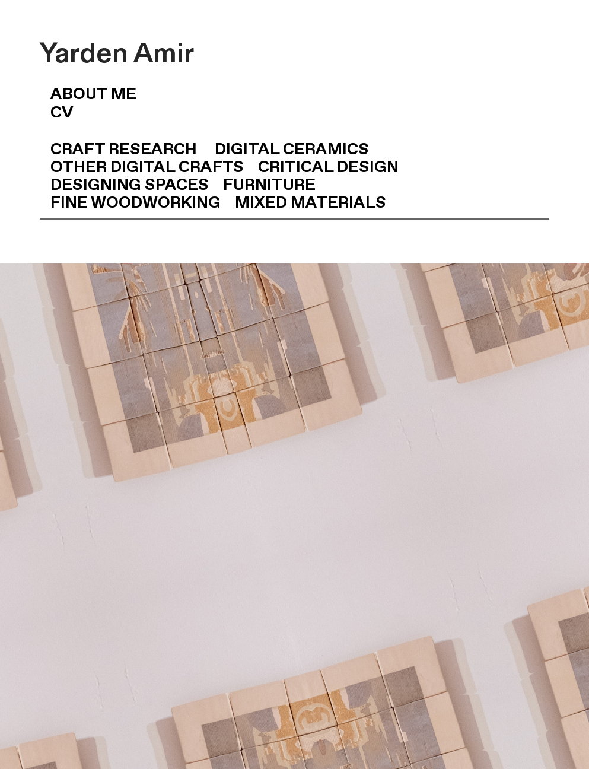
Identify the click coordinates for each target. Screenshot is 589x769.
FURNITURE (269, 185)
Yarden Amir (117, 53)
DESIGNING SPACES (124, 185)
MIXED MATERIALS (310, 203)
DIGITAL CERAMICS (292, 150)
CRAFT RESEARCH (125, 150)
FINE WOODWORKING (135, 203)
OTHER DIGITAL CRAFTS (147, 168)
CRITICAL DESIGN (328, 168)
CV (57, 113)
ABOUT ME (88, 95)
